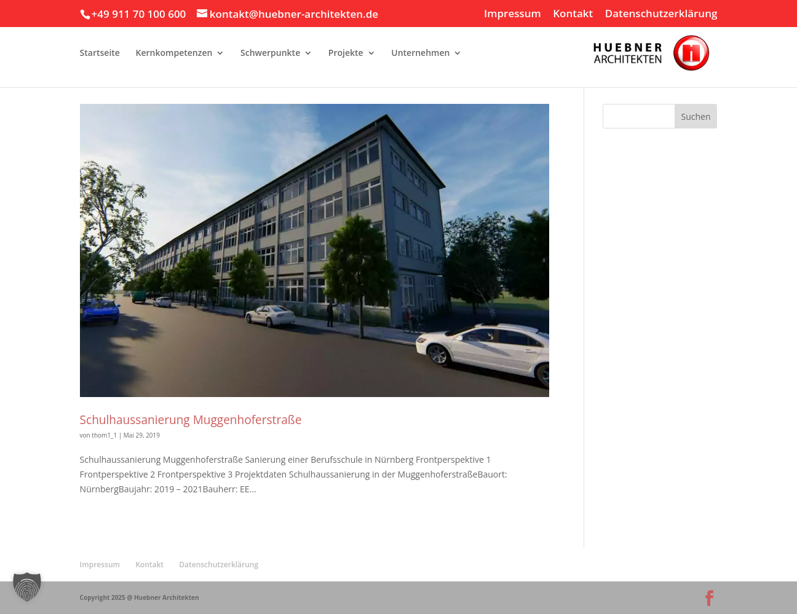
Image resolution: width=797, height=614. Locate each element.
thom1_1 (104, 435)
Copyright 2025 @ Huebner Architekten (139, 597)
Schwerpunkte (270, 53)
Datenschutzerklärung (661, 14)
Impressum (512, 14)
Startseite (100, 53)
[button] (27, 587)
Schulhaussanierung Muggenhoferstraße (191, 420)
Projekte (345, 53)
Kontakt (573, 14)
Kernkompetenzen (174, 53)
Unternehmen (420, 53)
